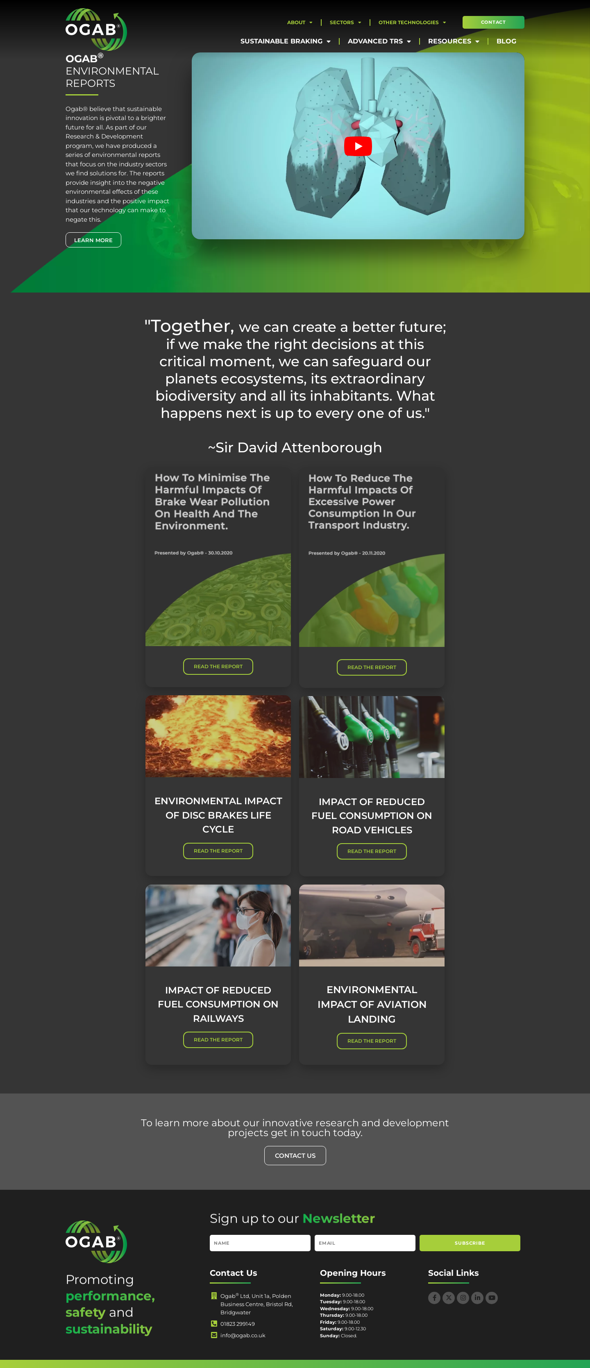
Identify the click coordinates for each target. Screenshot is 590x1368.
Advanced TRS (379, 41)
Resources (453, 41)
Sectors (345, 22)
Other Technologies (412, 22)
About (300, 22)
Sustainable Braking (286, 41)
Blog (506, 41)
